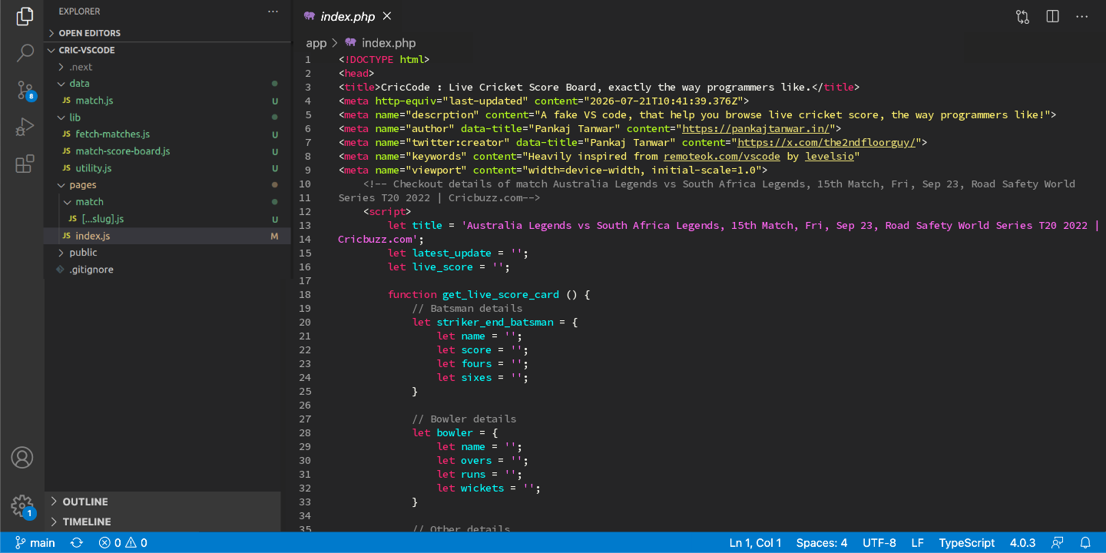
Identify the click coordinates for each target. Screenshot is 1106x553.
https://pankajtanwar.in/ (756, 128)
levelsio (829, 156)
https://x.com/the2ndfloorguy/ (826, 142)
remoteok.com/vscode (722, 156)
